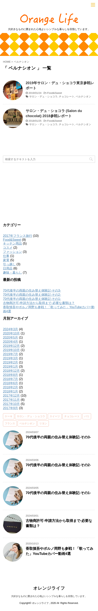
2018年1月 (10, 391)
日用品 (7, 268)
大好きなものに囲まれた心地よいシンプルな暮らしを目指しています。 (49, 596)
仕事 (6, 256)
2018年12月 (11, 370)
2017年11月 (11, 399)
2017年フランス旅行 (17, 235)
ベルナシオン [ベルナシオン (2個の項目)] (27, 423)
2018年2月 (10, 387)
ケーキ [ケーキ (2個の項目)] (8, 416)
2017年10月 (11, 404)
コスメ (7, 247)
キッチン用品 (12, 243)
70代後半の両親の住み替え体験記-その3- (32, 290)
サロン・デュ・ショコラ (43, 96)
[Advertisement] (49, 192)
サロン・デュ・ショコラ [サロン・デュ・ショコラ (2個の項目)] (31, 416)
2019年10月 (11, 350)
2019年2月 (10, 362)
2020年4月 (10, 341)
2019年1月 (10, 366)
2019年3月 (10, 358)
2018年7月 (10, 379)
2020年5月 (10, 337)
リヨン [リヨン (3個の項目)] (43, 423)
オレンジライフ (49, 588)
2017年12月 (11, 395)
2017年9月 (10, 408)
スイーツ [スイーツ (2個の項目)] (55, 416)
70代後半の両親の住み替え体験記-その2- (32, 294)
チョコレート (66, 96)
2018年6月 (10, 383)
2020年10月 (11, 333)
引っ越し (9, 264)
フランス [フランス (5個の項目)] (10, 423)
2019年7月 (10, 354)
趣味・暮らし (12, 272)
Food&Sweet (54, 92)
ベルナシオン (83, 96)
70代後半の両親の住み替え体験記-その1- (32, 298)
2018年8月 (10, 375)
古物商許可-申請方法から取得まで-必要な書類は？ (39, 303)
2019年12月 (11, 345)
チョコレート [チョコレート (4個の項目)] (72, 416)
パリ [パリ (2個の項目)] (86, 416)
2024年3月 (10, 329)
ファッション (12, 251)
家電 (6, 260)
